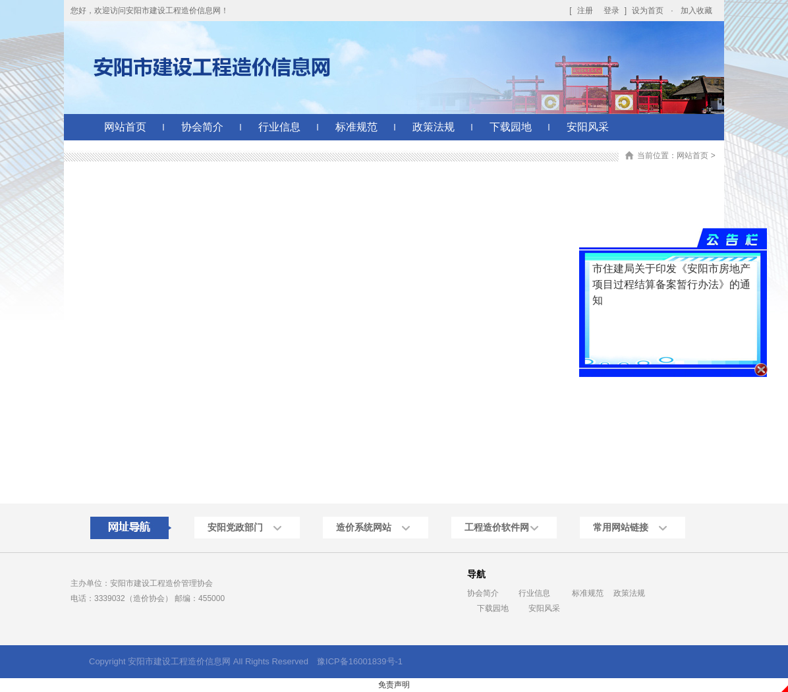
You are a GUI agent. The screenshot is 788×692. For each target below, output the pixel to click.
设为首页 (647, 10)
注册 (585, 10)
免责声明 (394, 684)
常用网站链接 (620, 527)
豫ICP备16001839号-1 (360, 661)
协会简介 (202, 126)
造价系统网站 (363, 527)
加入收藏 (696, 10)
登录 (611, 10)
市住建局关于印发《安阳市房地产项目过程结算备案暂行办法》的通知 (674, 279)
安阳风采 (588, 126)
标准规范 (356, 126)
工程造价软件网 (496, 527)
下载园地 (511, 126)
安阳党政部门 (235, 527)
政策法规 (433, 126)
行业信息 (279, 126)
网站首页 (125, 126)
